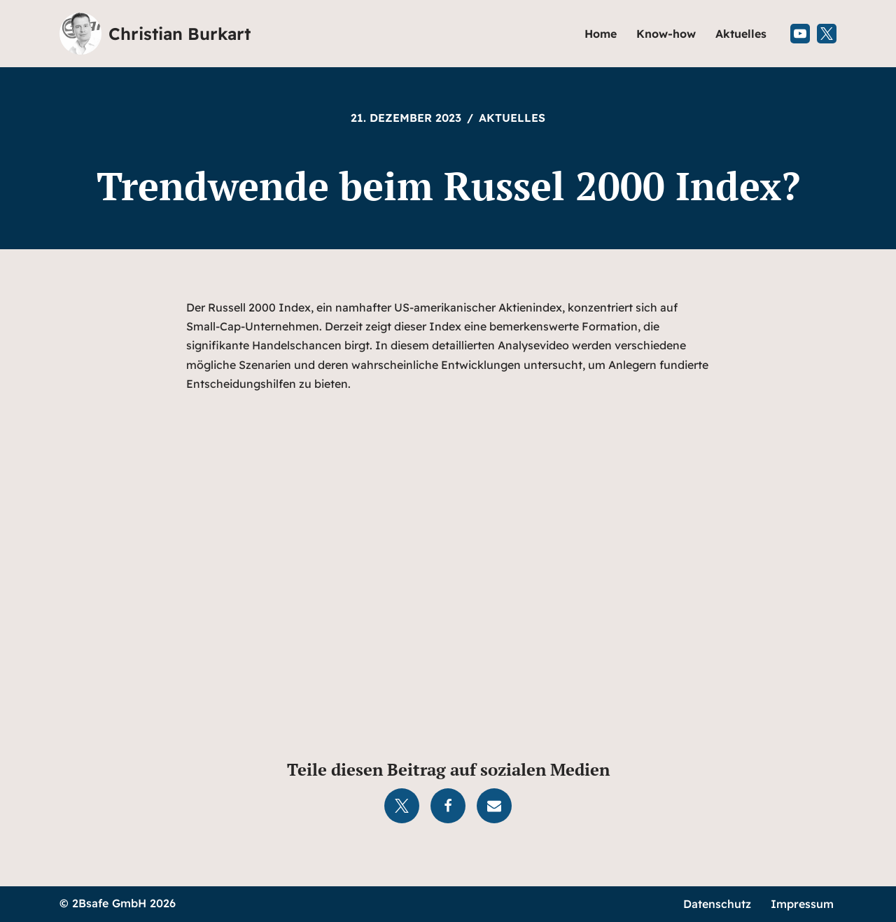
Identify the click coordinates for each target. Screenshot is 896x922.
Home (600, 34)
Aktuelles (740, 34)
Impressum (802, 904)
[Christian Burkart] (155, 34)
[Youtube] (800, 33)
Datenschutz (717, 904)
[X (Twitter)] (826, 33)
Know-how (666, 34)
